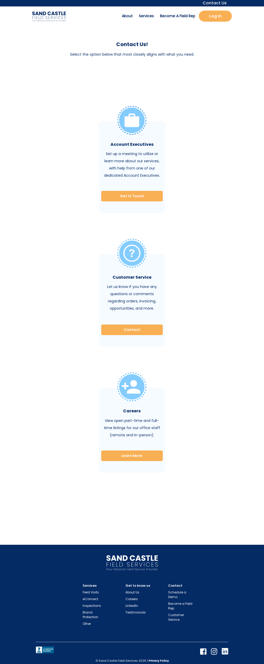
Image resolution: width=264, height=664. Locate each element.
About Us (132, 592)
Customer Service (176, 617)
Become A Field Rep (177, 16)
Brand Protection (90, 614)
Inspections (92, 605)
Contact (132, 329)
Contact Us (213, 3)
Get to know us (137, 585)
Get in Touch (132, 196)
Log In (215, 16)
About (127, 16)
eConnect (90, 599)
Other (87, 624)
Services (146, 16)
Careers (131, 599)
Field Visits (91, 592)
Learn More (131, 455)
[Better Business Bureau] (45, 649)
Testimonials (135, 612)
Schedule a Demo (177, 594)
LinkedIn (131, 605)
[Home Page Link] (132, 564)
